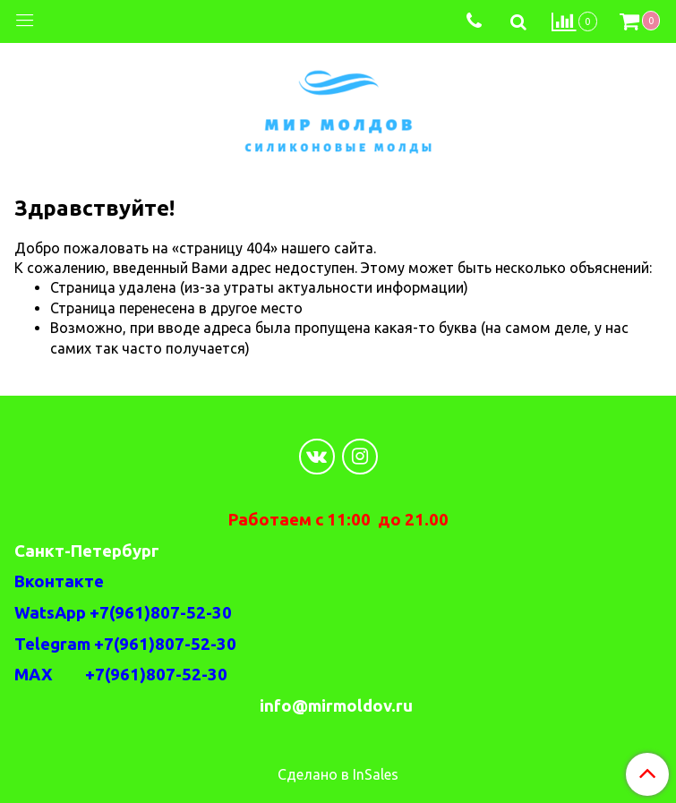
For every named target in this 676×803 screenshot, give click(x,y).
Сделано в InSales (338, 774)
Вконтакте (59, 581)
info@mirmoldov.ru (338, 705)
